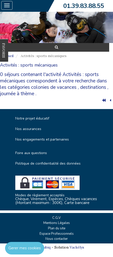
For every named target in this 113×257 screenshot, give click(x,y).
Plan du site (56, 228)
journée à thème (17, 93)
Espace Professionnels (57, 233)
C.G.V (56, 218)
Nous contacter (56, 239)
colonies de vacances (54, 87)
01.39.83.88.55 (83, 6)
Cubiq (46, 247)
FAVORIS (3, 50)
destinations (93, 87)
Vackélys (77, 247)
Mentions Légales (56, 223)
